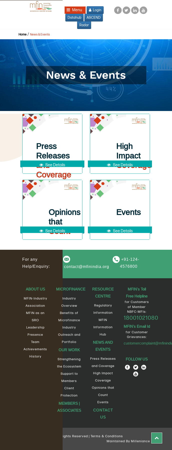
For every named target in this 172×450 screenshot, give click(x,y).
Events (103, 402)
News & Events (40, 34)
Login (95, 10)
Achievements (35, 349)
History (35, 356)
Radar (84, 25)
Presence (35, 335)
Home (23, 34)
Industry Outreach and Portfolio (69, 335)
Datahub (74, 18)
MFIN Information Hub (103, 327)
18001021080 (141, 318)
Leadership (35, 328)
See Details (52, 165)
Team (35, 342)
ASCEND (94, 18)
